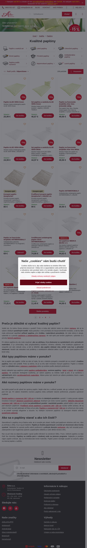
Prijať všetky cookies (43, 282)
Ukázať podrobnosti (44, 288)
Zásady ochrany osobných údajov (43, 276)
